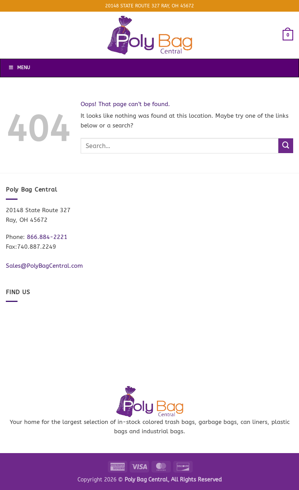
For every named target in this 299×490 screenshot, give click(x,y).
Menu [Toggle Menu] (19, 67)
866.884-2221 (47, 237)
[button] (288, 34)
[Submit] (285, 145)
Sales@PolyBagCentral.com (44, 265)
